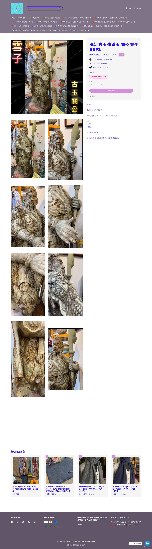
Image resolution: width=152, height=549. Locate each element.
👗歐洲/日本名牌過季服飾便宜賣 (41, 26)
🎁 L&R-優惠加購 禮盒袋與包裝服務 (103, 22)
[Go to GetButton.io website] (147, 547)
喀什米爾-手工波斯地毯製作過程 (80, 30)
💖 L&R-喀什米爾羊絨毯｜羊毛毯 (22, 22)
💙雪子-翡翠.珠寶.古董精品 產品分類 (66, 26)
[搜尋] (60, 8)
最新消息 (99, 26)
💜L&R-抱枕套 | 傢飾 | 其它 (20, 26)
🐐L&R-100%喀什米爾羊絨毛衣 (47, 22)
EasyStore (91, 541)
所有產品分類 (21, 18)
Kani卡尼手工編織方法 (60, 30)
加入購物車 (111, 90)
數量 (90, 81)
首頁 (13, 18)
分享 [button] (92, 96)
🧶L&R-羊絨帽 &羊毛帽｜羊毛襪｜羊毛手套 (74, 22)
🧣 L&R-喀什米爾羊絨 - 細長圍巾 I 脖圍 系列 (77, 18)
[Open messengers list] (147, 543)
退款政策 (82, 545)
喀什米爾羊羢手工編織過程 (20, 30)
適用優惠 (92, 72)
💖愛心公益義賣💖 (88, 26)
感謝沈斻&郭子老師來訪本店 (113, 26)
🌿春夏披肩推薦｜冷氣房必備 (51, 18)
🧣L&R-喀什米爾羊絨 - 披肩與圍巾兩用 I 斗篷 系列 (111, 18)
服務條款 (69, 545)
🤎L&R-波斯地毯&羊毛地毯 (126, 22)
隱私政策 (76, 545)
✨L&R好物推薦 (34, 18)
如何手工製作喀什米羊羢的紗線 (41, 30)
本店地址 (80, 524)
